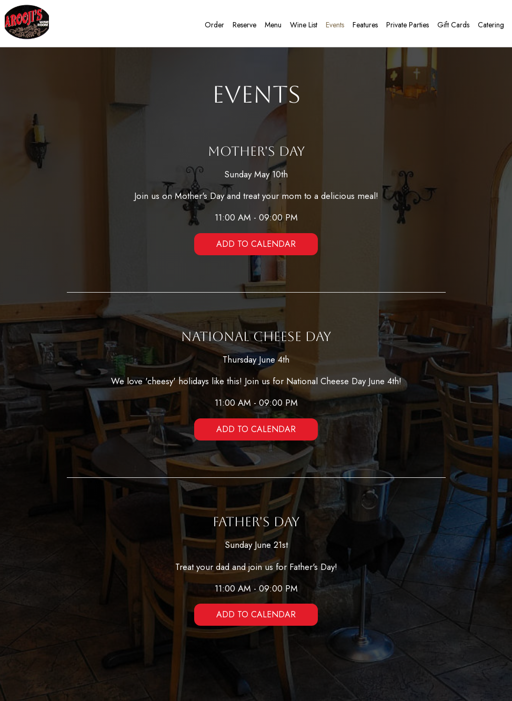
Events (333, 26)
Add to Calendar (256, 244)
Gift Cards (452, 26)
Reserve (243, 26)
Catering (489, 26)
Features (363, 26)
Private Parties (406, 26)
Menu (271, 26)
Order (213, 26)
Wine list (302, 26)
